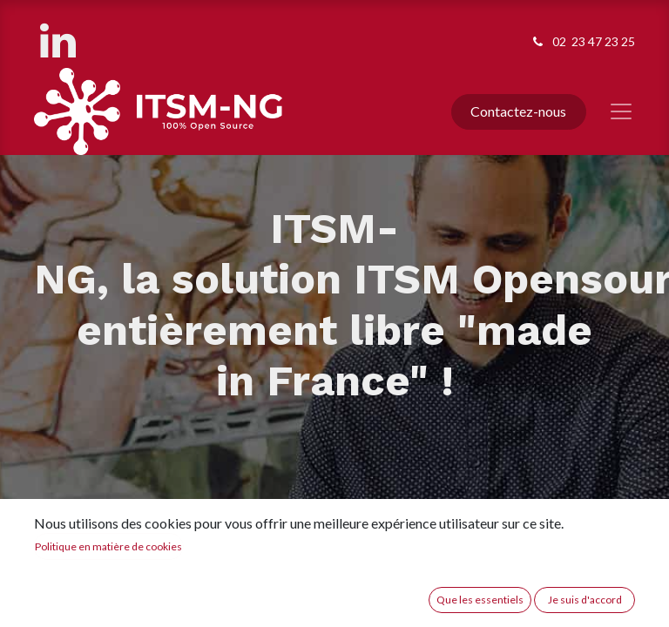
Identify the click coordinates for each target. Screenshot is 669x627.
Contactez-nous (518, 111)
